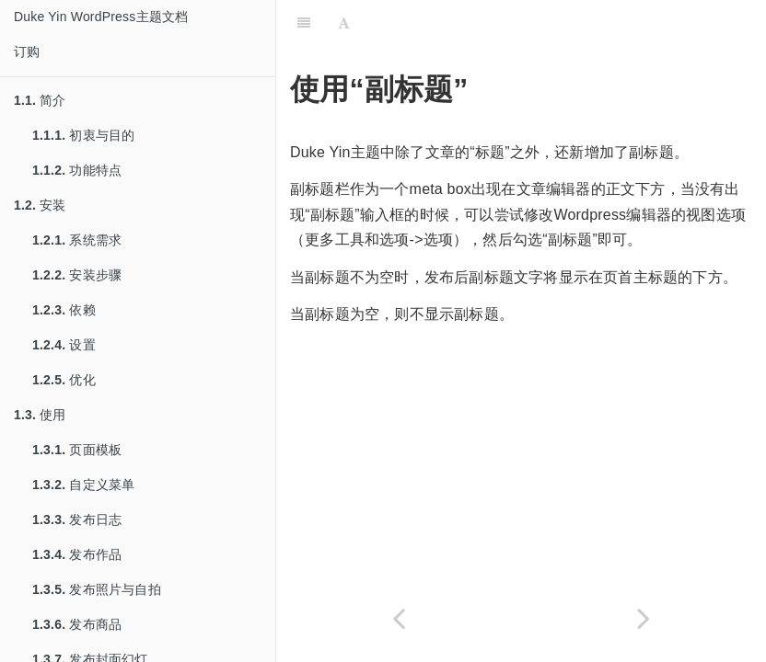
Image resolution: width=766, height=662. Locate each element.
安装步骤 (77, 275)
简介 (40, 100)
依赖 (64, 309)
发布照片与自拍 (96, 589)
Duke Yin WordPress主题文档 (101, 16)
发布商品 (77, 624)
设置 (64, 344)
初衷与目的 (83, 135)
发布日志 (77, 519)
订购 (27, 51)
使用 (40, 414)
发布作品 (77, 554)
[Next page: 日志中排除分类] (643, 618)
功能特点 (77, 170)
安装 (40, 205)
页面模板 (77, 449)
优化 (64, 379)
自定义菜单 (83, 484)
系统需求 (77, 240)
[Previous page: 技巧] (398, 618)
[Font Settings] (344, 23)
